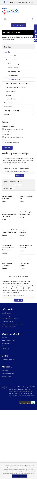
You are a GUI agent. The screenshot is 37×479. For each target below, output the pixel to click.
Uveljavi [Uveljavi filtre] (7, 147)
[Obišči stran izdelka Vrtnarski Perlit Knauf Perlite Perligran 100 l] (10, 271)
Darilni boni (5, 418)
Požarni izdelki (10, 99)
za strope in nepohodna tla (14, 129)
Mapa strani (6, 412)
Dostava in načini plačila (10, 388)
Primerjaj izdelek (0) (10, 181)
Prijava (31, 2)
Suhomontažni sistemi (12, 103)
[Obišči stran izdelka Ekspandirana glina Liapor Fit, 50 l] (27, 239)
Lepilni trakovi (10, 91)
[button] (32, 19)
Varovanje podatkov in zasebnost (13, 393)
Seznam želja (6, 445)
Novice (4, 448)
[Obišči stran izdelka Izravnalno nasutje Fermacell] (27, 301)
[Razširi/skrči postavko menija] (33, 52)
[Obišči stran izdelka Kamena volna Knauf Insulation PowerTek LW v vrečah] (10, 240)
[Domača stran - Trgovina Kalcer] (11, 11)
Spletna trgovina (24, 458)
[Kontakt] (25, 2)
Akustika (7, 115)
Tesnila (8, 95)
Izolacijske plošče (14, 71)
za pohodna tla (10, 132)
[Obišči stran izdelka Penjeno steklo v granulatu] (10, 210)
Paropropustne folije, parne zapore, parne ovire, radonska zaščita (18, 85)
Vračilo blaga (6, 385)
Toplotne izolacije (27, 37)
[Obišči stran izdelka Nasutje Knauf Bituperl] (27, 332)
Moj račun (5, 440)
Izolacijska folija (13, 75)
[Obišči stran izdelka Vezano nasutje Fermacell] (10, 332)
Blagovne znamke (8, 429)
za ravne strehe (10, 140)
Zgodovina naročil (8, 443)
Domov (4, 37)
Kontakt (4, 407)
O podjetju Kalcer (8, 390)
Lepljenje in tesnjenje (12, 111)
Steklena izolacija (14, 64)
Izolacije (17, 37)
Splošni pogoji (6, 382)
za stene (7, 134)
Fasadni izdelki (11, 56)
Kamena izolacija (13, 67)
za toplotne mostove (12, 142)
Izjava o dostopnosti (9, 396)
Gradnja (10, 37)
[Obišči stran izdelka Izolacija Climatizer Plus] (27, 210)
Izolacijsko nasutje (9, 39)
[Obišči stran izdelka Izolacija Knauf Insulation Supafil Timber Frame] (10, 302)
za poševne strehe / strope (14, 137)
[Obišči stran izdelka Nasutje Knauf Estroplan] (27, 271)
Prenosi (4, 415)
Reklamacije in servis (8, 410)
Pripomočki (8, 107)
